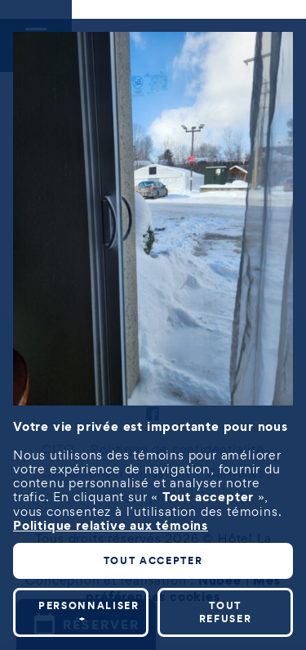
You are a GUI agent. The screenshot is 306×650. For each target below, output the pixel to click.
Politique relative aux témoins (110, 519)
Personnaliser (89, 606)
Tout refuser (225, 606)
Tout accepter (153, 555)
